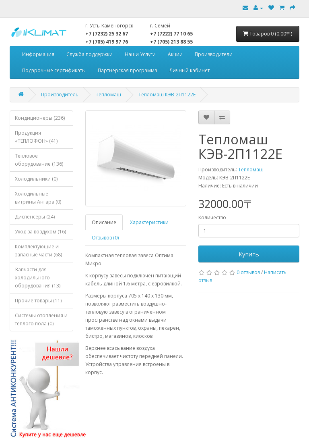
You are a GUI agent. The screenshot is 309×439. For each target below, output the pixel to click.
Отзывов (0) (105, 237)
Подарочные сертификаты (54, 70)
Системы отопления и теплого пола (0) (41, 319)
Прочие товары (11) (38, 300)
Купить (249, 254)
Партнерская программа (127, 70)
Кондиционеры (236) (40, 117)
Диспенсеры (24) (35, 216)
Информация (38, 54)
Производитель (59, 94)
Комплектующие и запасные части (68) (38, 250)
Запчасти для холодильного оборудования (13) (37, 277)
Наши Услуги (140, 54)
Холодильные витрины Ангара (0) (38, 197)
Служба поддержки (89, 54)
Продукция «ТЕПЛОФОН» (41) (36, 136)
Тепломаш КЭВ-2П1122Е (167, 94)
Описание (104, 222)
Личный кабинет (189, 70)
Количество (212, 217)
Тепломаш (108, 94)
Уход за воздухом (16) (40, 231)
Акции (175, 54)
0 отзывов (248, 272)
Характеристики (149, 222)
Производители (214, 54)
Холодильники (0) (36, 178)
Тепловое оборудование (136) (39, 159)
